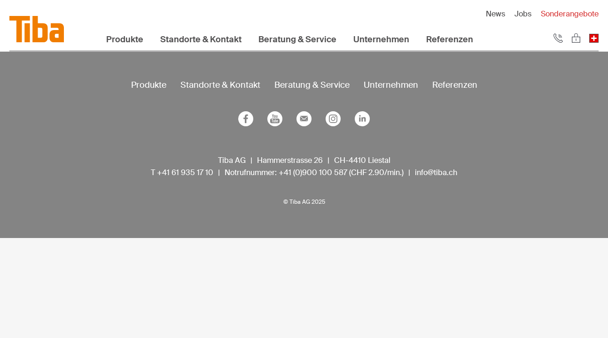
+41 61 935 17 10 (185, 172)
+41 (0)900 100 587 (313, 172)
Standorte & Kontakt (201, 39)
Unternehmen (381, 39)
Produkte (124, 39)
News (495, 14)
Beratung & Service (297, 39)
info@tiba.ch (436, 172)
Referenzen (449, 39)
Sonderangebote (570, 14)
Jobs (522, 14)
